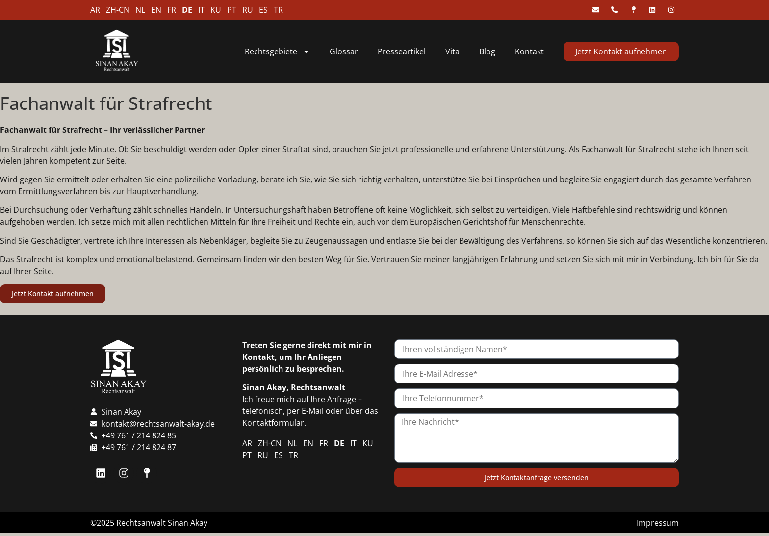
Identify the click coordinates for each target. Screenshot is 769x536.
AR (95, 9)
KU (215, 9)
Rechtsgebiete (277, 51)
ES (263, 9)
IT (201, 9)
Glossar (344, 51)
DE (187, 9)
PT (231, 9)
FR (171, 9)
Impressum (658, 522)
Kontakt (529, 51)
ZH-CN (117, 9)
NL (140, 9)
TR (278, 9)
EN (156, 9)
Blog (487, 51)
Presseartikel (402, 51)
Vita (452, 51)
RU (247, 9)
